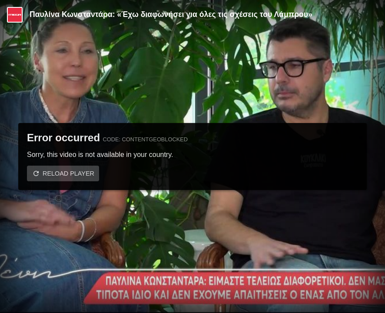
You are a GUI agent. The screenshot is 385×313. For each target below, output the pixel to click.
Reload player (68, 173)
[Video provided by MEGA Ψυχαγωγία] (15, 15)
